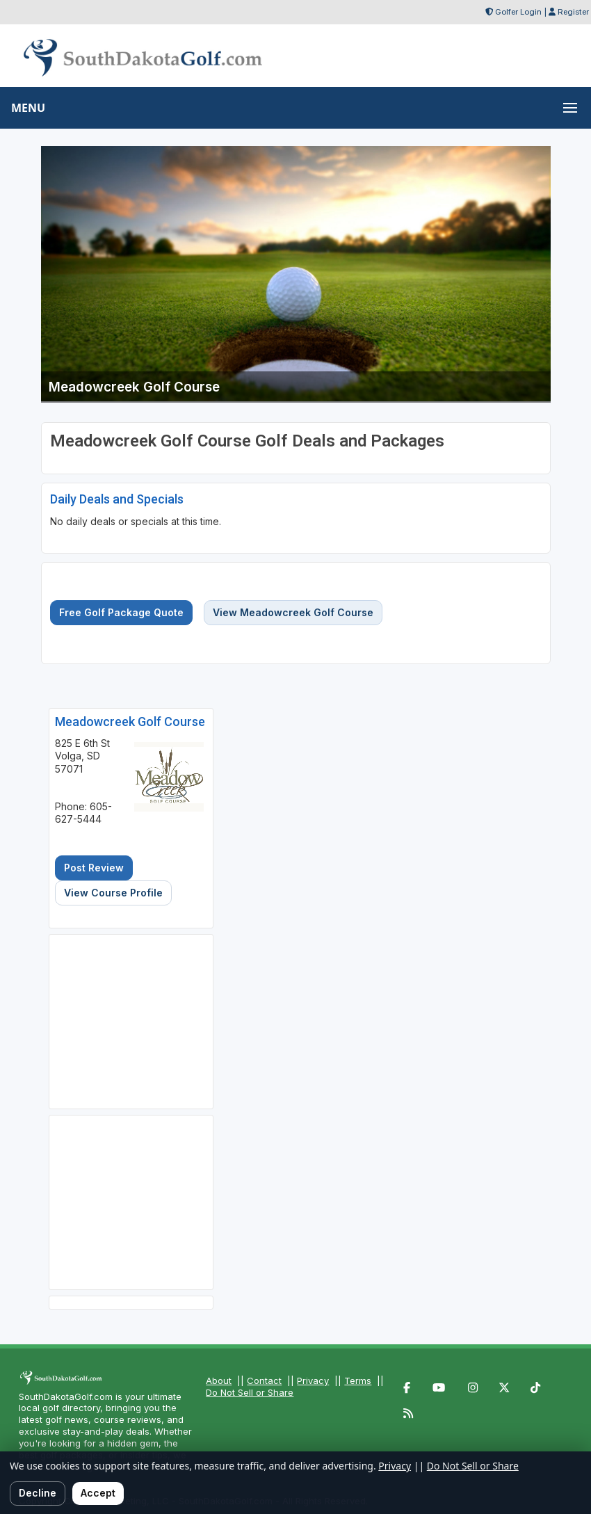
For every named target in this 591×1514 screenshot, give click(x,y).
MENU (28, 107)
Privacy (313, 1380)
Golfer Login (518, 12)
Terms (357, 1380)
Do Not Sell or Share (249, 1392)
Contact (264, 1380)
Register (573, 12)
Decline (37, 1493)
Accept (98, 1493)
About (219, 1380)
